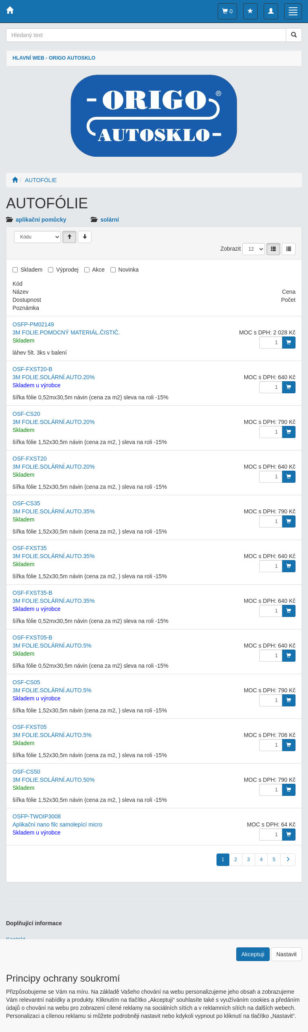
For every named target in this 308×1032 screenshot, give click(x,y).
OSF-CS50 (26, 771)
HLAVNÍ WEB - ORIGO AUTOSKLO (53, 58)
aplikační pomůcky (41, 219)
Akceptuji (252, 954)
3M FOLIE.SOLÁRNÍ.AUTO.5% (52, 645)
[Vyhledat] (294, 35)
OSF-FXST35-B (32, 593)
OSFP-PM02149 (33, 324)
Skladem (31, 269)
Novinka (129, 269)
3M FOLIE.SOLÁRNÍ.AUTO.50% (53, 780)
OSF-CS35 (26, 503)
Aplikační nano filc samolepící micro (57, 824)
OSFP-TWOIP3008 (36, 816)
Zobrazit (231, 248)
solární (109, 219)
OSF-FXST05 (29, 727)
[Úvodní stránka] (15, 180)
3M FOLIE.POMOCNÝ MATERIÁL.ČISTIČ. (66, 332)
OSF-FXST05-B (32, 637)
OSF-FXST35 (29, 548)
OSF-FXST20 (29, 458)
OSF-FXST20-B (32, 369)
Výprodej (67, 269)
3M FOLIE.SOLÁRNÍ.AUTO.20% (53, 377)
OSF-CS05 (26, 682)
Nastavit (286, 954)
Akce (98, 269)
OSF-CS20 (26, 414)
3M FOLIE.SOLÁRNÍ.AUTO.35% (53, 511)
